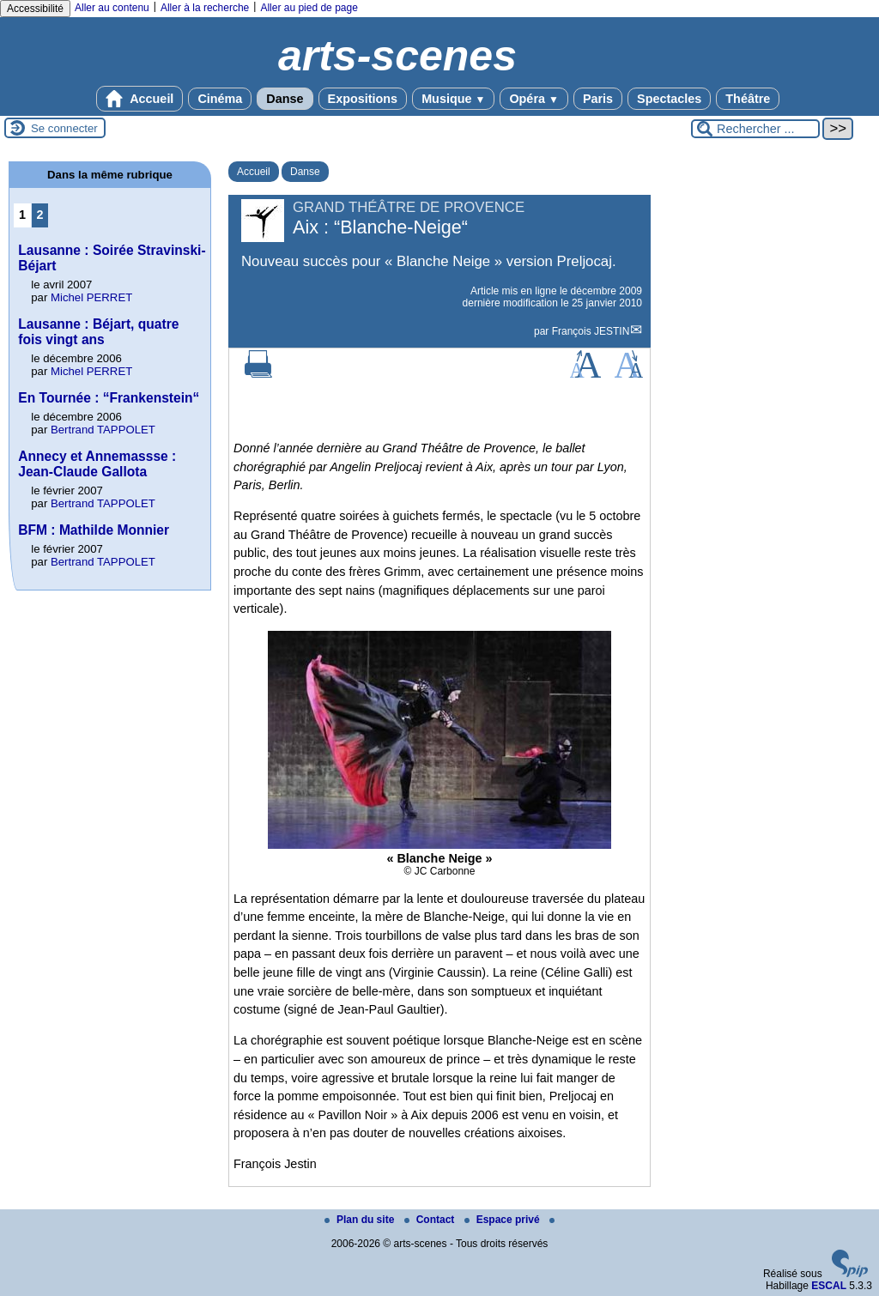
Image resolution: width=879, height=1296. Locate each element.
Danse (284, 99)
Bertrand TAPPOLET (103, 429)
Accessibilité (35, 9)
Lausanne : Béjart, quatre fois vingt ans (98, 332)
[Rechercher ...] (755, 128)
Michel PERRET (91, 297)
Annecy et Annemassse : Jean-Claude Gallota (97, 464)
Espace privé (503, 1220)
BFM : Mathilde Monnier (93, 530)
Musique (453, 99)
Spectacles (669, 99)
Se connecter (64, 128)
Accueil (140, 98)
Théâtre (747, 99)
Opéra (533, 99)
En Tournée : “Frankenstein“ (108, 398)
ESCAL (828, 1286)
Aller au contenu (112, 8)
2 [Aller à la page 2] (40, 214)
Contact (431, 1220)
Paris (598, 99)
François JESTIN (591, 331)
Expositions (363, 99)
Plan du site (360, 1220)
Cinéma (219, 99)
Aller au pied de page (308, 8)
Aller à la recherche (205, 8)
